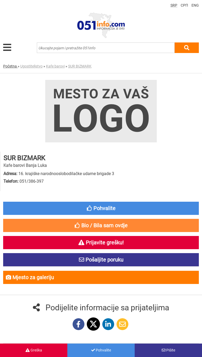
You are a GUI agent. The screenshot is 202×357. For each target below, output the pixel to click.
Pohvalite (101, 350)
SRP (173, 5)
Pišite (168, 350)
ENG (195, 5)
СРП (184, 5)
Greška (34, 350)
